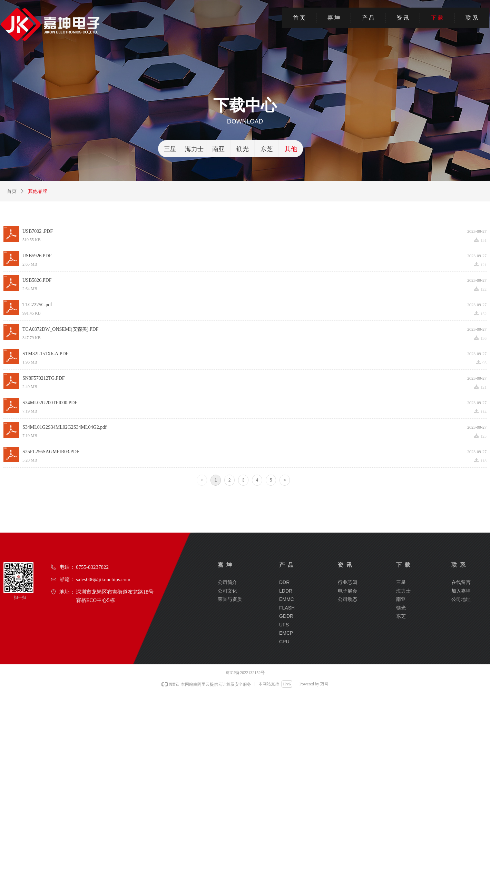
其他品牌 (37, 191)
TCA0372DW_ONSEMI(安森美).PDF (60, 329)
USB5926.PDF (36, 255)
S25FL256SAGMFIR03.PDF (50, 451)
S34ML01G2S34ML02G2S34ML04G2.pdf (64, 427)
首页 (12, 191)
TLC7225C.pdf (37, 304)
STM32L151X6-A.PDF (45, 353)
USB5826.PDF (36, 280)
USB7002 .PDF (37, 231)
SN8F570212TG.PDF (43, 378)
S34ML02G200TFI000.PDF (49, 402)
